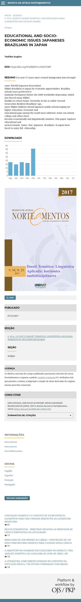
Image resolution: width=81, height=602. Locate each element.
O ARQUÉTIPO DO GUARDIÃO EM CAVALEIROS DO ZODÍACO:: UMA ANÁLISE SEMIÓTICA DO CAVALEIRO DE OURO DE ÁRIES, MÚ (39, 552)
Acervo (17, 15)
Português (10, 484)
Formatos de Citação (22, 415)
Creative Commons (46, 377)
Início (8, 15)
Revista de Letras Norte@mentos (29, 3)
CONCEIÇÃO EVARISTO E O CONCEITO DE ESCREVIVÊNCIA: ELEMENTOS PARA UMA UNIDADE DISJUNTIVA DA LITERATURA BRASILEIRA (38, 518)
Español (9, 475)
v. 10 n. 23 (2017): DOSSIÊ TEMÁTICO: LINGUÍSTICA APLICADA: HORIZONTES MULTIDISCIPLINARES (35, 20)
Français (9, 480)
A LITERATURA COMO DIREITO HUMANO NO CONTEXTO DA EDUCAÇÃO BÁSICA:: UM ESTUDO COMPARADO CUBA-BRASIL (36, 563)
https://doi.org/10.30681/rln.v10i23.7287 (31, 67)
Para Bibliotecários (13, 451)
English (8, 470)
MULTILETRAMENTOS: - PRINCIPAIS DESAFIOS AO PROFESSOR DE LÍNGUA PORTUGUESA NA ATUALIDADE (39, 531)
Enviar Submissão (17, 498)
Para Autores (11, 446)
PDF (11, 297)
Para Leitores (11, 442)
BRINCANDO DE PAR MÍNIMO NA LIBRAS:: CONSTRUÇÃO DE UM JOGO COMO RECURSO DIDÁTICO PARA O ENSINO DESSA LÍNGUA (38, 541)
